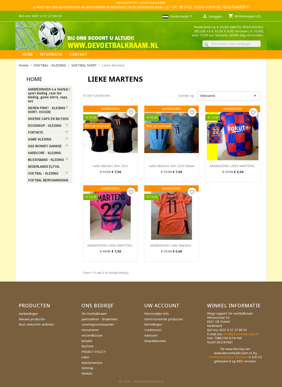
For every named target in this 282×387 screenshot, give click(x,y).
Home (27, 54)
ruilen (85, 357)
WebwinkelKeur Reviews (228, 357)
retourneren (90, 330)
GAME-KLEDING (39, 139)
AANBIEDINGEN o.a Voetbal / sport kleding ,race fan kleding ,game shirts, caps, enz (49, 95)
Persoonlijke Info (156, 313)
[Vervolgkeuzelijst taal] (181, 16)
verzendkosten (92, 335)
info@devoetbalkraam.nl (241, 334)
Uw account (162, 305)
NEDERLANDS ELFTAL (44, 166)
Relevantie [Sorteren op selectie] (229, 95)
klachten (88, 346)
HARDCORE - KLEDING (44, 153)
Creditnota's (153, 330)
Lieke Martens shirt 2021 (110, 166)
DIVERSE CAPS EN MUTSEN (48, 119)
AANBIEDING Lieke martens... (171, 245)
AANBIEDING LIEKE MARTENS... (233, 166)
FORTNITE (35, 132)
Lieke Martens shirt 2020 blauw (171, 166)
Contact (78, 54)
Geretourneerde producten (163, 319)
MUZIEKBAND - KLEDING (46, 160)
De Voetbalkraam (94, 313)
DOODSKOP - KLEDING (44, 125)
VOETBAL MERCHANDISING (48, 180)
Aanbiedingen (28, 313)
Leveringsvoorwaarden (98, 324)
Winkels (87, 373)
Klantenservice (92, 363)
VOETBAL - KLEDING (43, 173)
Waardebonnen (155, 341)
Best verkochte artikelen (36, 324)
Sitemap (87, 368)
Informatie (51, 54)
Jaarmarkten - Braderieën (100, 319)
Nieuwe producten (32, 319)
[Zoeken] (231, 44)
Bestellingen (153, 324)
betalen (87, 341)
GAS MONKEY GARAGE (45, 146)
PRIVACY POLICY (94, 352)
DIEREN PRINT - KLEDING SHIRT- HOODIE (46, 110)
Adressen (151, 335)
